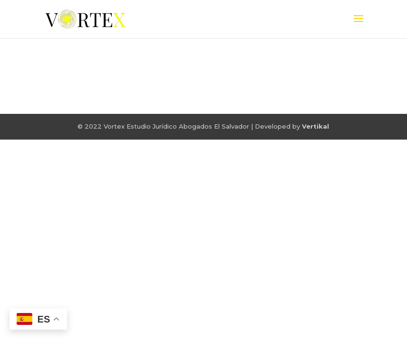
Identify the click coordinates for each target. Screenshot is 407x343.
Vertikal (315, 126)
